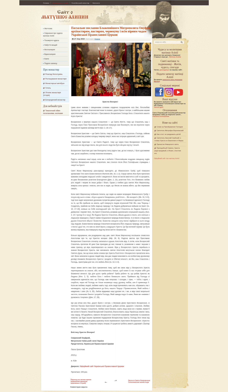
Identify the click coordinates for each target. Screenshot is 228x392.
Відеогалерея (49, 54)
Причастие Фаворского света (168, 144)
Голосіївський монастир (80, 3)
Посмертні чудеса (51, 40)
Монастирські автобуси (54, 83)
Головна (46, 3)
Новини (97, 39)
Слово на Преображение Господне (170, 127)
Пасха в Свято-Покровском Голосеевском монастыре (139, 381)
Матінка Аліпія (175, 57)
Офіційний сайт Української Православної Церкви (102, 366)
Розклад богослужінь (54, 74)
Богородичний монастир (55, 100)
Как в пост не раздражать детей (169, 134)
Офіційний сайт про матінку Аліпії (166, 158)
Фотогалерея (49, 50)
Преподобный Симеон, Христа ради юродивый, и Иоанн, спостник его (167, 150)
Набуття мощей (50, 45)
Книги (46, 59)
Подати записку (50, 63)
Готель (48, 88)
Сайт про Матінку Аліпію (65, 16)
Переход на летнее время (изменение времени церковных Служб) (81, 381)
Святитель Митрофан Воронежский (170, 130)
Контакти (96, 3)
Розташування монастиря (56, 79)
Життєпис (48, 29)
